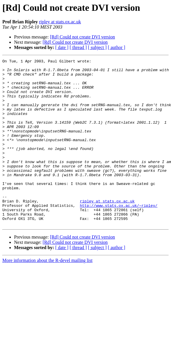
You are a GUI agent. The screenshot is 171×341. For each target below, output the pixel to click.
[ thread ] (78, 47)
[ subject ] (97, 47)
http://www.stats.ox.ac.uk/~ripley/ (118, 235)
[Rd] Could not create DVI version (82, 36)
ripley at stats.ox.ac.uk (60, 21)
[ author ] (116, 47)
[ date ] (61, 47)
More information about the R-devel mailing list (47, 293)
